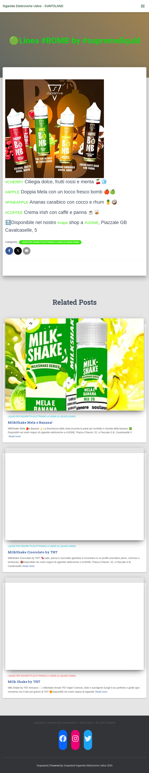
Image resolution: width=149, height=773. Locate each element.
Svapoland (42, 765)
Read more (15, 436)
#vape (63, 222)
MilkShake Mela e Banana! (30, 422)
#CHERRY (16, 181)
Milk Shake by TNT (24, 681)
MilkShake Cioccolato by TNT (33, 552)
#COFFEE (16, 212)
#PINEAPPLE (19, 202)
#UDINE (95, 222)
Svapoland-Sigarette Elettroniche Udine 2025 (88, 765)
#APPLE (14, 191)
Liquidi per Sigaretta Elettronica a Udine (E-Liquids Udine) (50, 242)
